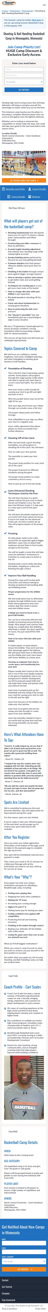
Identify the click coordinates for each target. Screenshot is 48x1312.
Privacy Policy (40, 1308)
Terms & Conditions (9, 1308)
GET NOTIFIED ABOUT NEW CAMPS (24, 180)
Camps (5, 11)
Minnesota (15, 11)
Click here (36, 20)
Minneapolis (27, 11)
